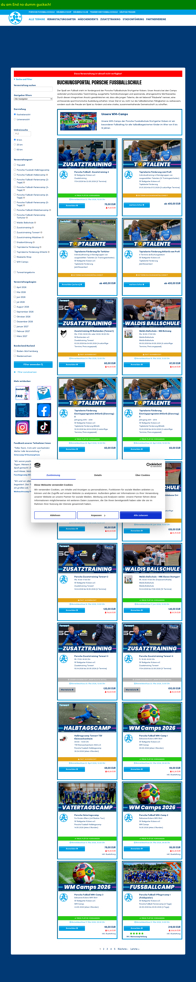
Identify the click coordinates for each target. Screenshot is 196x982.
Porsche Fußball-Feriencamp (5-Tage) (31, 203)
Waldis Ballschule (25, 222)
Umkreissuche (22, 130)
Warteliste (67, 690)
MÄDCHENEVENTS (88, 19)
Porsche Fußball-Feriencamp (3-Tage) (31, 188)
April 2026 (20, 287)
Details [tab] (98, 475)
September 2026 (24, 312)
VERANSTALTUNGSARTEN (61, 19)
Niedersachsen (23, 356)
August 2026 (21, 307)
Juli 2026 (19, 302)
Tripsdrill (19, 165)
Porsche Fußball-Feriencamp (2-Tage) (31, 180)
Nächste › (123, 949)
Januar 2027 (21, 326)
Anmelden (72, 206)
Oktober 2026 (22, 316)
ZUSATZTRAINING (110, 19)
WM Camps (21, 262)
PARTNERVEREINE (156, 19)
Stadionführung (24, 242)
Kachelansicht (22, 114)
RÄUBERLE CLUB (80, 12)
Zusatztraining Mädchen (29, 237)
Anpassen (98, 515)
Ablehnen (55, 515)
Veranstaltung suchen (33, 86)
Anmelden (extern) (72, 284)
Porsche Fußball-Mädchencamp (32, 210)
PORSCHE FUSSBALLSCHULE (42, 12)
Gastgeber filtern (33, 97)
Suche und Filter (24, 79)
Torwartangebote (24, 272)
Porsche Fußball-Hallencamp (31, 175)
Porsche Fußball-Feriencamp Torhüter (29, 216)
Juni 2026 (19, 297)
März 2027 (20, 336)
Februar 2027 (22, 331)
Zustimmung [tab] (53, 475)
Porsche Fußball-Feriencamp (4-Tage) (31, 196)
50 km (18, 149)
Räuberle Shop (22, 257)
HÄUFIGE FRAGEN (127, 12)
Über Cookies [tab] (142, 475)
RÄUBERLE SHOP (64, 12)
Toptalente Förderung (27, 247)
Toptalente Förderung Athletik (31, 252)
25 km (18, 144)
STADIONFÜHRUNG (133, 19)
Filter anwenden (33, 364)
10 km (18, 140)
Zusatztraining (24, 227)
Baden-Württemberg (26, 351)
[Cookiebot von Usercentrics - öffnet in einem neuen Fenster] (149, 465)
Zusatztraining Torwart (28, 232)
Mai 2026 (20, 292)
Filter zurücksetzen (27, 372)
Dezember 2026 (23, 321)
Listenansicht (22, 119)
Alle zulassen (141, 515)
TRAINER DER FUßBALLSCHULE (104, 12)
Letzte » (134, 949)
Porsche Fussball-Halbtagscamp (31, 170)
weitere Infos (136, 205)
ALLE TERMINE (37, 19)
